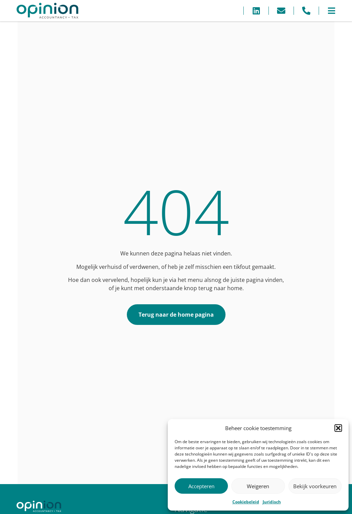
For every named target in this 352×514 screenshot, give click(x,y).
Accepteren (201, 486)
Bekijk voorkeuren (315, 486)
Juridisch (272, 502)
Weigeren (258, 486)
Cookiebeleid (245, 502)
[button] (338, 428)
